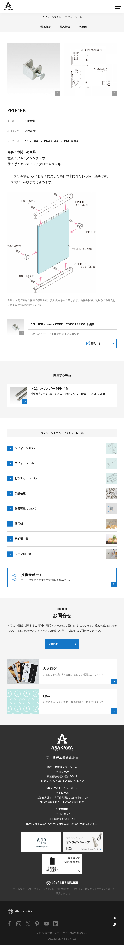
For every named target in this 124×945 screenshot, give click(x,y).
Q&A (10, 5)
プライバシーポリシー (47, 932)
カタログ (75, 5)
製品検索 (64, 27)
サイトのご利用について (75, 932)
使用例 (82, 27)
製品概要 (45, 27)
